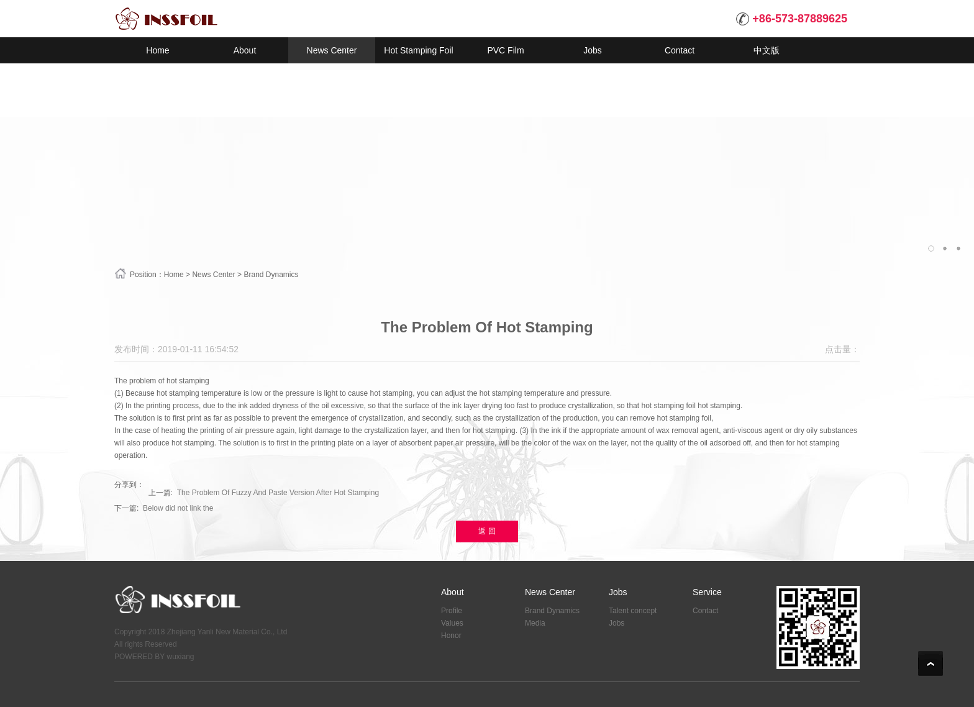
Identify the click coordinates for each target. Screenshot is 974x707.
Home (174, 274)
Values (452, 623)
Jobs (618, 592)
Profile (451, 610)
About (452, 592)
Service (707, 592)
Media (535, 623)
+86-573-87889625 (791, 18)
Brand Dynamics (271, 274)
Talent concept (633, 610)
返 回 (486, 531)
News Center (213, 274)
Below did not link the (178, 508)
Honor (451, 635)
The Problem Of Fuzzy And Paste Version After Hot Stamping (278, 492)
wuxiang (180, 656)
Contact (705, 610)
